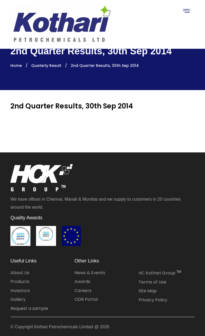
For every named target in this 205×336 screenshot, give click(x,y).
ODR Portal (86, 299)
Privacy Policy (153, 300)
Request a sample (29, 308)
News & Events (89, 273)
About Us (19, 273)
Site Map (148, 291)
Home (16, 65)
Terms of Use (152, 282)
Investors (20, 291)
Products (19, 281)
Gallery (18, 299)
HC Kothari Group (160, 273)
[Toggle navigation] (186, 10)
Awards (82, 281)
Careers (83, 291)
